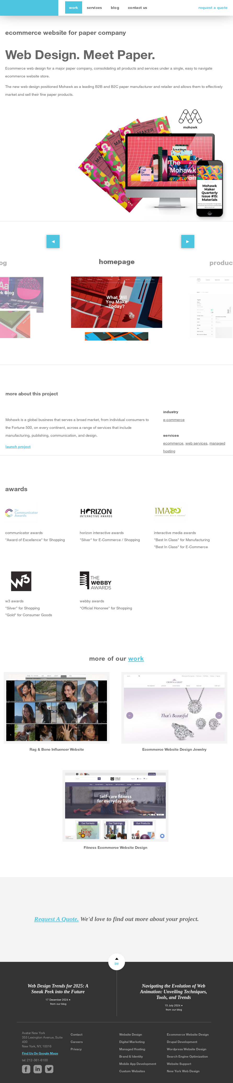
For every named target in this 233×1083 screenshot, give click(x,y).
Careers (77, 1042)
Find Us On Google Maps (40, 1053)
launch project (18, 447)
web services (196, 443)
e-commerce (174, 419)
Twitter (32, 467)
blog (115, 7)
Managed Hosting (132, 1049)
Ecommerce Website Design (188, 1034)
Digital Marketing (132, 1042)
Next (183, 237)
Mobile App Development (137, 1064)
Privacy (76, 1049)
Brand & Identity (131, 1056)
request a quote (213, 7)
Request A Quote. (56, 919)
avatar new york (28, 8)
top (116, 963)
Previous (49, 237)
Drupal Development (182, 1042)
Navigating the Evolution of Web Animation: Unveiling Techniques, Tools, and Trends (173, 991)
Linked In (20, 467)
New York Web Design (183, 1071)
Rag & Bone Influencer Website (57, 749)
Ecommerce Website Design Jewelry (174, 749)
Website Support (179, 1064)
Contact (76, 1034)
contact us (137, 7)
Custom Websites (132, 1071)
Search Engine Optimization (187, 1056)
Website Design (130, 1034)
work (73, 7)
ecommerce (173, 443)
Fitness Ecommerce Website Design (115, 847)
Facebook (9, 467)
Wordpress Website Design (186, 1049)
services (94, 7)
